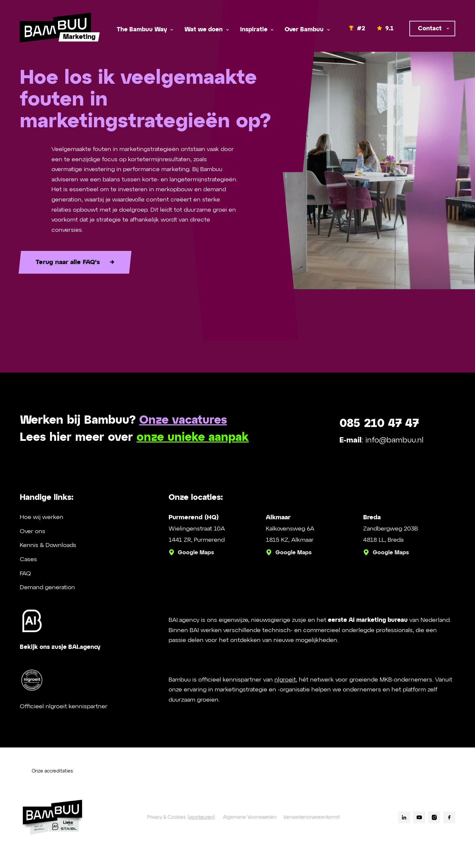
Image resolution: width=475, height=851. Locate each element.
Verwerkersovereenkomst (311, 817)
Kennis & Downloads (48, 545)
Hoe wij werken (41, 517)
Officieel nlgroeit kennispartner (64, 707)
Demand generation (47, 588)
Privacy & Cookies (166, 817)
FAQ (25, 574)
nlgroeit (285, 680)
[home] (55, 30)
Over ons (32, 531)
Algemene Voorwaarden (249, 817)
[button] (144, 30)
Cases (28, 559)
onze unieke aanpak (193, 437)
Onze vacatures (183, 420)
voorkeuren (201, 817)
